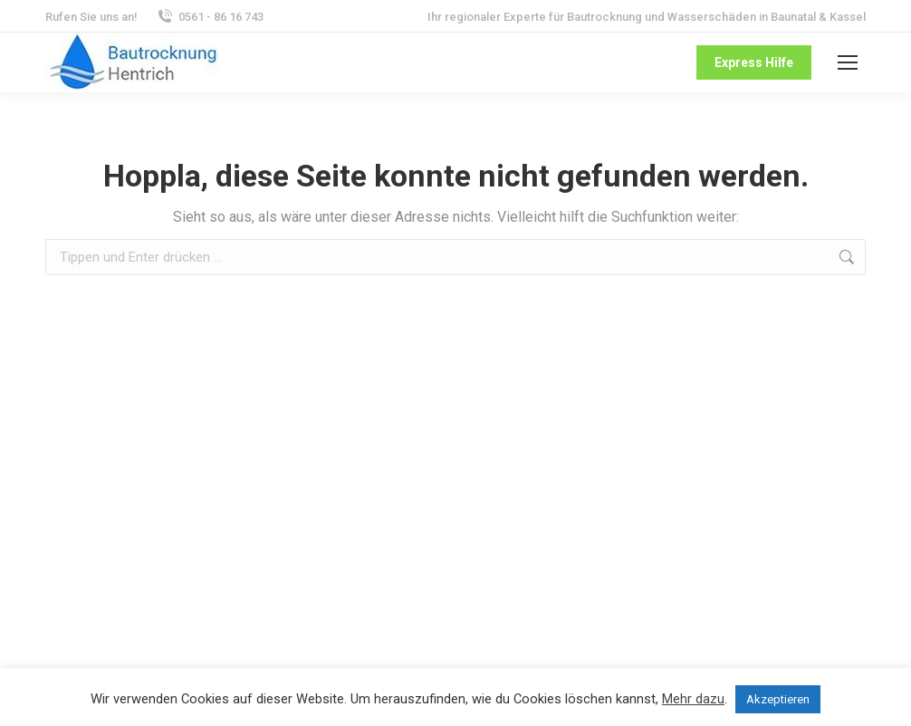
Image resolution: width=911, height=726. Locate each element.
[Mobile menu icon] (847, 62)
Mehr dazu (693, 699)
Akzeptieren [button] (778, 699)
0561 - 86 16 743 (210, 16)
